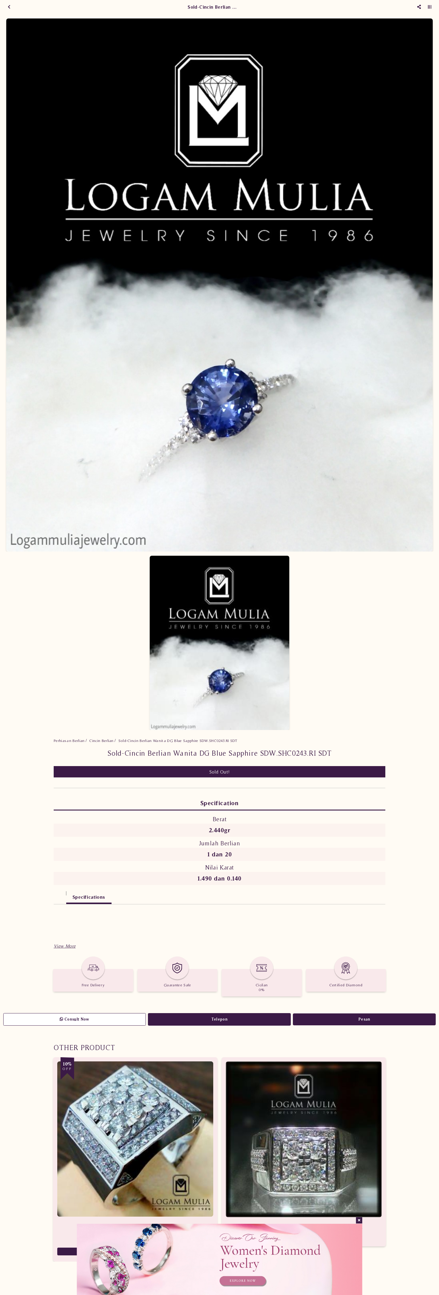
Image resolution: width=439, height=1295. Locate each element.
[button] (64, 945)
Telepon (219, 1019)
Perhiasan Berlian (69, 740)
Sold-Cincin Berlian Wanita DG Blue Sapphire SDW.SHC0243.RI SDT (177, 740)
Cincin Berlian (101, 740)
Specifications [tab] (88, 897)
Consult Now (74, 1019)
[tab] (60, 894)
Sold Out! (219, 771)
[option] (219, 285)
